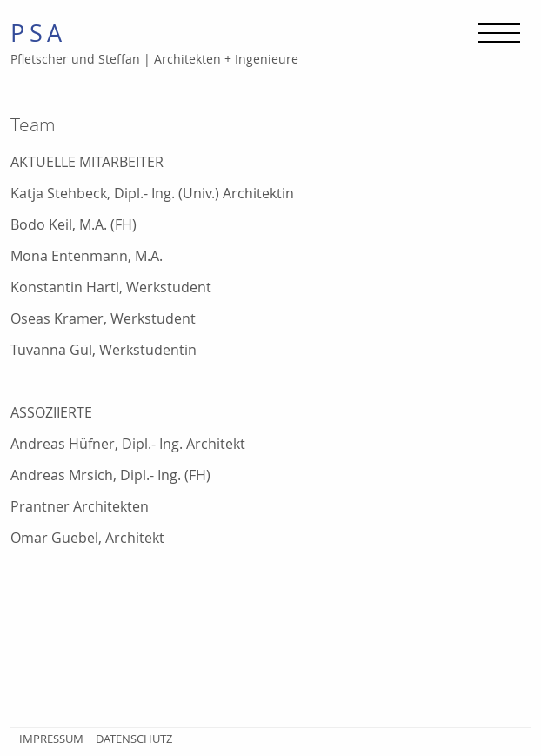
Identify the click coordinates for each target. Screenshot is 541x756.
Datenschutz (134, 738)
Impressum (51, 738)
